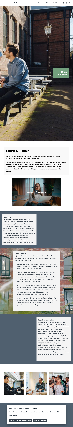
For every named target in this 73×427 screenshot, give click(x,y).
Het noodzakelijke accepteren (20, 421)
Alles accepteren (40, 421)
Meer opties (14, 415)
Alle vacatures (32, 2)
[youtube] (69, 2)
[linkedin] (66, 2)
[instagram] (63, 2)
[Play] (36, 192)
